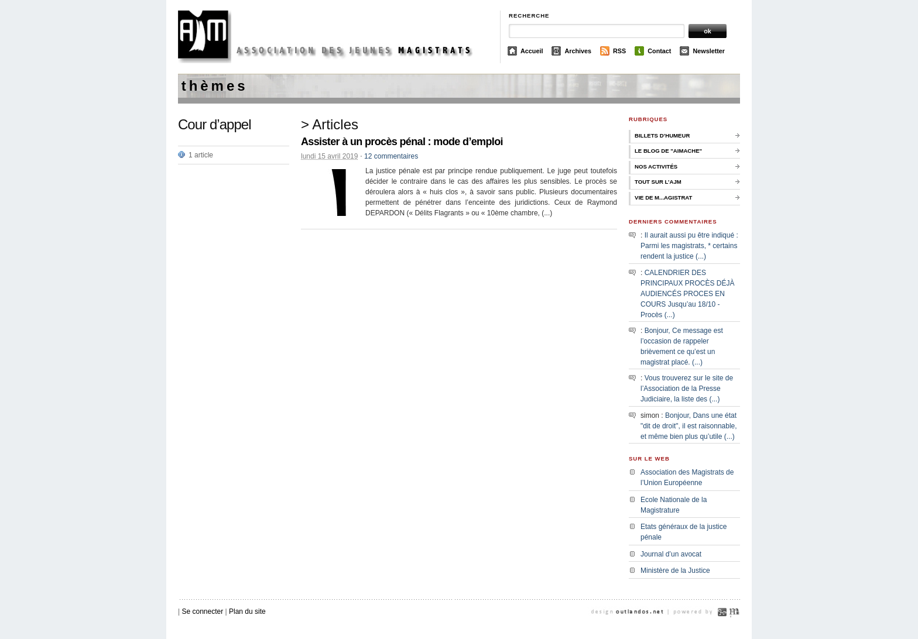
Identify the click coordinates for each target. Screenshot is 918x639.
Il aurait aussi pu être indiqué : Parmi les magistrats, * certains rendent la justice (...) (689, 245)
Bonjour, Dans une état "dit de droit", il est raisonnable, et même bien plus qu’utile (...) (688, 426)
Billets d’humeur (662, 135)
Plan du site (247, 611)
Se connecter (202, 611)
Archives (577, 50)
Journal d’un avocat (670, 554)
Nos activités (656, 166)
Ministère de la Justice (675, 570)
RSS (619, 50)
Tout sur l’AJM (658, 181)
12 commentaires (391, 156)
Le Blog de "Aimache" (668, 150)
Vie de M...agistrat (663, 197)
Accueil (531, 50)
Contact (659, 50)
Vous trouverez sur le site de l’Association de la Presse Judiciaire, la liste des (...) (686, 388)
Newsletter (709, 50)
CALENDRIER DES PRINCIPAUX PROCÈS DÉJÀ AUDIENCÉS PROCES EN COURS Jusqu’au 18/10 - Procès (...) (687, 294)
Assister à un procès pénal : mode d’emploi (402, 141)
